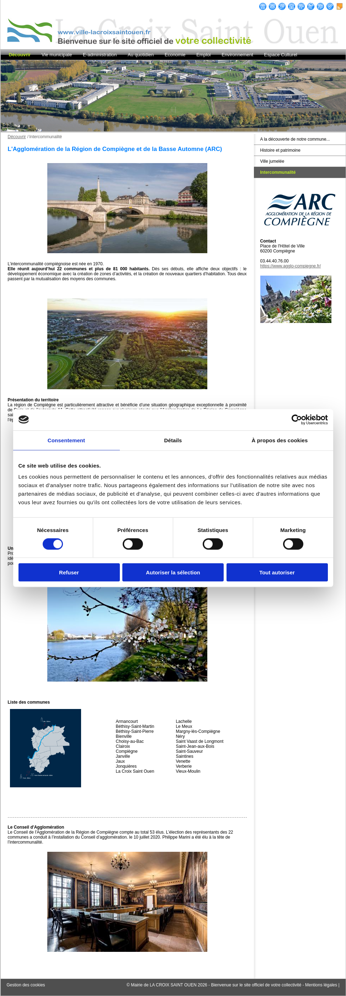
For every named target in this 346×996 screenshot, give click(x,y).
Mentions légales (321, 984)
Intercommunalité (278, 172)
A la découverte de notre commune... (295, 139)
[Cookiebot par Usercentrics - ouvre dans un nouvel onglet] (297, 419)
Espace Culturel (280, 54)
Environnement (237, 54)
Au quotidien (141, 54)
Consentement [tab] (66, 440)
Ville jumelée (272, 161)
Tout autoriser (277, 572)
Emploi (203, 54)
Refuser (69, 572)
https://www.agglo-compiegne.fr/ (290, 266)
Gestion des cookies (26, 984)
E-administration (100, 54)
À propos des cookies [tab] (280, 440)
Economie (175, 54)
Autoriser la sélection (173, 572)
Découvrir (20, 54)
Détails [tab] (173, 440)
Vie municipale (57, 54)
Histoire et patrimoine (280, 150)
